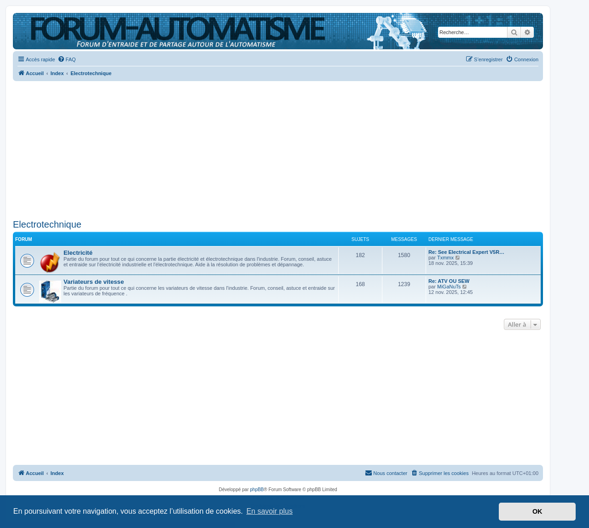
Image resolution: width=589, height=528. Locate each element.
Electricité (78, 252)
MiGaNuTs (449, 286)
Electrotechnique (47, 224)
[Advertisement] (278, 147)
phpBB (257, 489)
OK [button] (537, 511)
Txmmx (445, 257)
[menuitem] (67, 59)
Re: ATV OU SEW (448, 281)
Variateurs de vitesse (94, 281)
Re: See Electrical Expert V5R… (466, 252)
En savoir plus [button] (269, 511)
